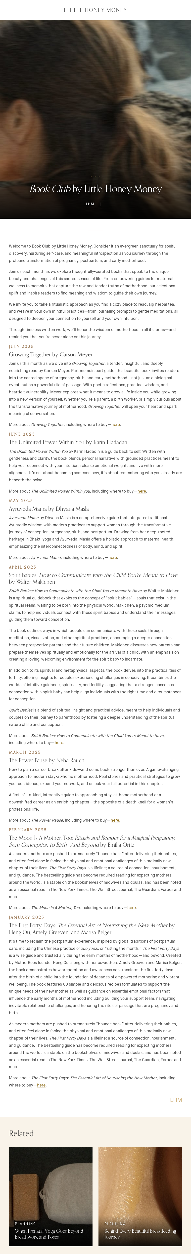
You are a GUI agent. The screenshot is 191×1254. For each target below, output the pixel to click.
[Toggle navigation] (8, 10)
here (115, 424)
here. (115, 820)
